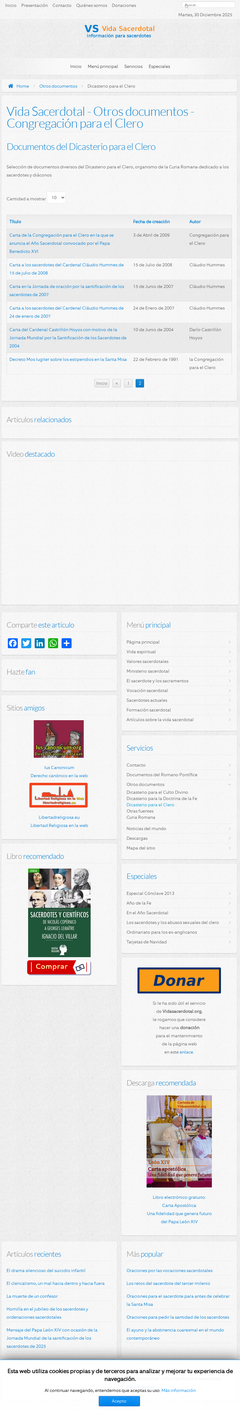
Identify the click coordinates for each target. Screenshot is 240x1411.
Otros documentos (58, 86)
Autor (195, 221)
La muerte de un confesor (32, 1296)
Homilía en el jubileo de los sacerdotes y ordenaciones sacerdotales (47, 1313)
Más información (179, 1390)
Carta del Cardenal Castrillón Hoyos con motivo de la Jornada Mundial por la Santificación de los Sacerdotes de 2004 (68, 338)
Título (15, 221)
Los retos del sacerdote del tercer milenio (168, 1283)
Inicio (102, 383)
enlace (186, 1052)
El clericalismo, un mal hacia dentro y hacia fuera (56, 1283)
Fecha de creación (151, 221)
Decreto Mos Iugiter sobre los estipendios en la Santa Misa (68, 359)
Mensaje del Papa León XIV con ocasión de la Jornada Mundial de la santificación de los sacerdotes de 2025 (52, 1338)
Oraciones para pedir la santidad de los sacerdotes (178, 1317)
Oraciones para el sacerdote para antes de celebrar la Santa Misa (178, 1300)
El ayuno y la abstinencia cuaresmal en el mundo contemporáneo (175, 1334)
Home (23, 86)
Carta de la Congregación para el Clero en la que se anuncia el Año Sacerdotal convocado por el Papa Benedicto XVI (61, 243)
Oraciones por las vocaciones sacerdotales (169, 1270)
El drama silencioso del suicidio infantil (46, 1270)
